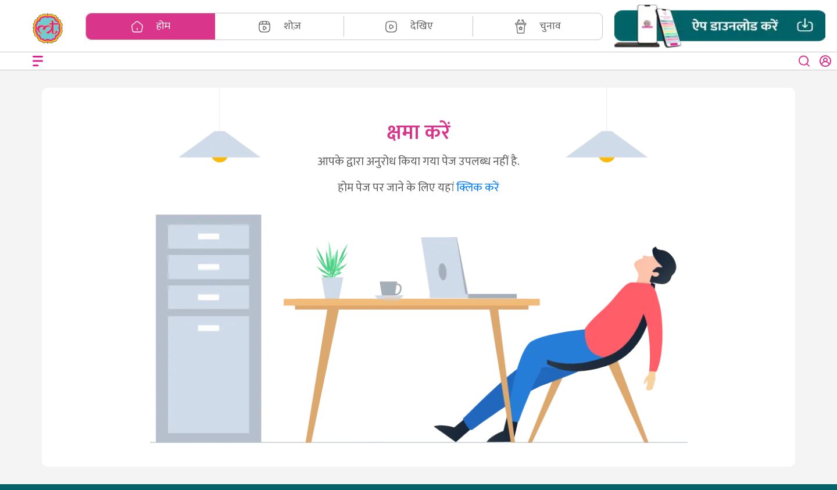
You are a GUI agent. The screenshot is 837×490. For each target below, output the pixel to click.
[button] (719, 26)
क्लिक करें (477, 188)
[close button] (804, 61)
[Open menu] (38, 61)
